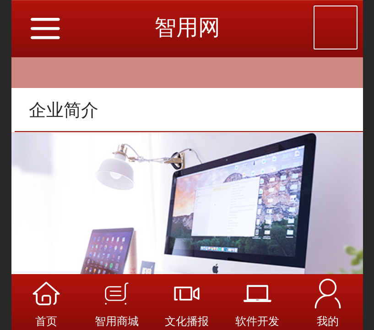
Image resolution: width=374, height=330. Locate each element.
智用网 (187, 27)
